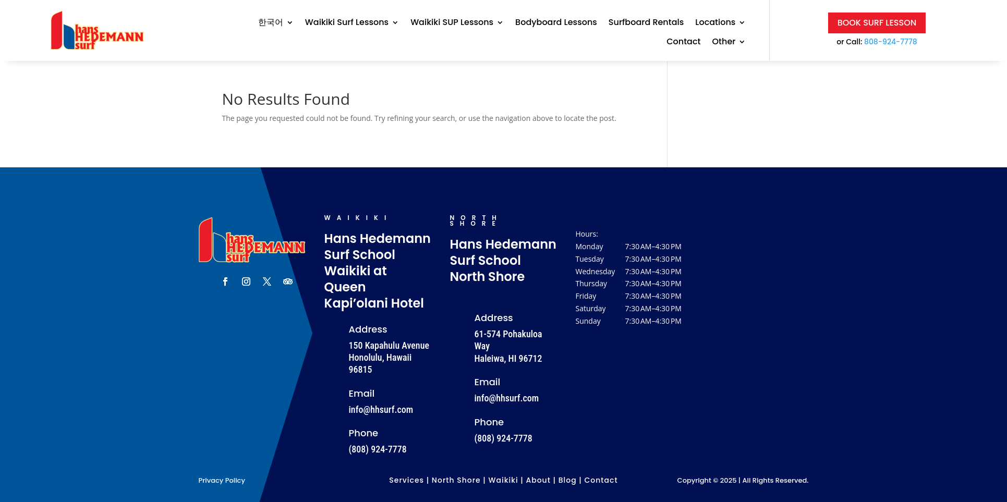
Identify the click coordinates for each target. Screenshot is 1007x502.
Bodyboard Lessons (556, 22)
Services (406, 480)
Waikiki (503, 480)
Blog (568, 480)
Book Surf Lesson (877, 23)
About (538, 480)
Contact (683, 41)
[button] (629, 283)
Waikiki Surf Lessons (347, 22)
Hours (586, 234)
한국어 (270, 22)
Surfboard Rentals (646, 22)
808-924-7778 (890, 41)
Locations (715, 22)
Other (724, 41)
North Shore (456, 480)
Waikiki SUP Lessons (451, 22)
